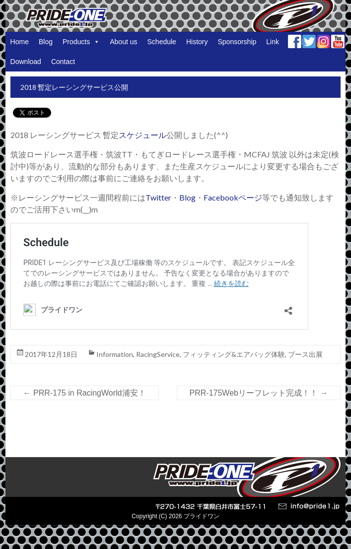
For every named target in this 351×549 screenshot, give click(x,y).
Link (272, 42)
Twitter (158, 197)
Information (114, 354)
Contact (63, 62)
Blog (46, 42)
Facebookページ (233, 197)
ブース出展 (305, 354)
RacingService (158, 354)
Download (25, 62)
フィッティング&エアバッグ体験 (234, 354)
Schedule (161, 42)
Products (81, 42)
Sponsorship (236, 42)
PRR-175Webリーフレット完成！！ (259, 393)
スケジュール (142, 134)
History (197, 42)
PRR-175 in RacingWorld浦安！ (84, 393)
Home (19, 42)
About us (123, 42)
